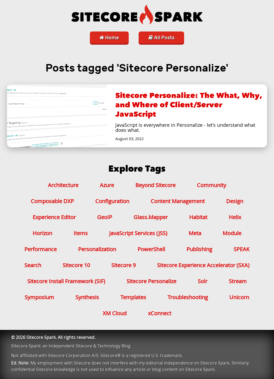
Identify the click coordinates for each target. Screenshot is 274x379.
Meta (195, 233)
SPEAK (241, 249)
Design (234, 201)
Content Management (178, 201)
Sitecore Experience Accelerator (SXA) (203, 265)
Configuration (112, 201)
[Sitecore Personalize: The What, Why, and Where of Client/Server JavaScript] (57, 115)
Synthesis (87, 297)
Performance (40, 249)
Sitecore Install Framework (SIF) (66, 281)
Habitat (198, 217)
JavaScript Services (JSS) (138, 233)
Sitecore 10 (76, 265)
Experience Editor (54, 217)
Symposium (39, 297)
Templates (133, 297)
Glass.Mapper (151, 217)
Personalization (97, 249)
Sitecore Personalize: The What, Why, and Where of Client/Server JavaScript (188, 105)
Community (211, 185)
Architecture (63, 185)
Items (81, 233)
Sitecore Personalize (151, 281)
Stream (238, 281)
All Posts (161, 38)
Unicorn (239, 297)
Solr (202, 281)
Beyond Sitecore (155, 185)
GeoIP (104, 217)
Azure (107, 185)
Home (109, 38)
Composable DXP (52, 201)
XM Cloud (115, 313)
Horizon (42, 233)
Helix (235, 217)
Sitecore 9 (123, 265)
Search (32, 265)
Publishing (199, 249)
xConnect (159, 313)
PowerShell (151, 249)
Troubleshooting (188, 297)
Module (232, 233)
